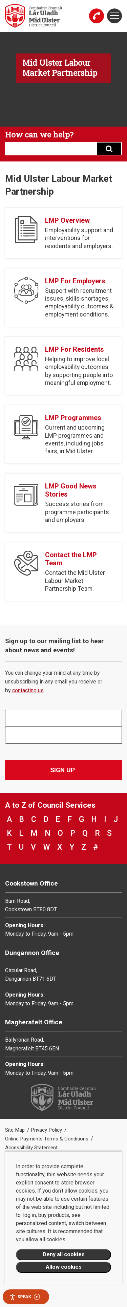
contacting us (28, 690)
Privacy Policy (47, 1130)
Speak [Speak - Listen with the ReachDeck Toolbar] (24, 1296)
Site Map (15, 1130)
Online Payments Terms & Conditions (47, 1139)
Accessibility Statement (31, 1148)
